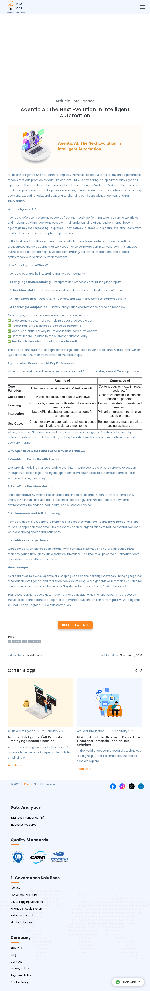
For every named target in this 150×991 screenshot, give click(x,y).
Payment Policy (21, 975)
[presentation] (137, 669)
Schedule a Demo (75, 625)
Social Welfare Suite (24, 895)
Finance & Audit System (27, 909)
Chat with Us (127, 982)
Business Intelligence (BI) (27, 818)
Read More (15, 765)
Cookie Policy (20, 982)
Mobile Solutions (21, 922)
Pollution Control (22, 915)
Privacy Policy (20, 968)
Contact (16, 962)
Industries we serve (24, 824)
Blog (13, 955)
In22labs (26, 784)
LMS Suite (17, 888)
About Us (17, 948)
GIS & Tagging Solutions (27, 902)
